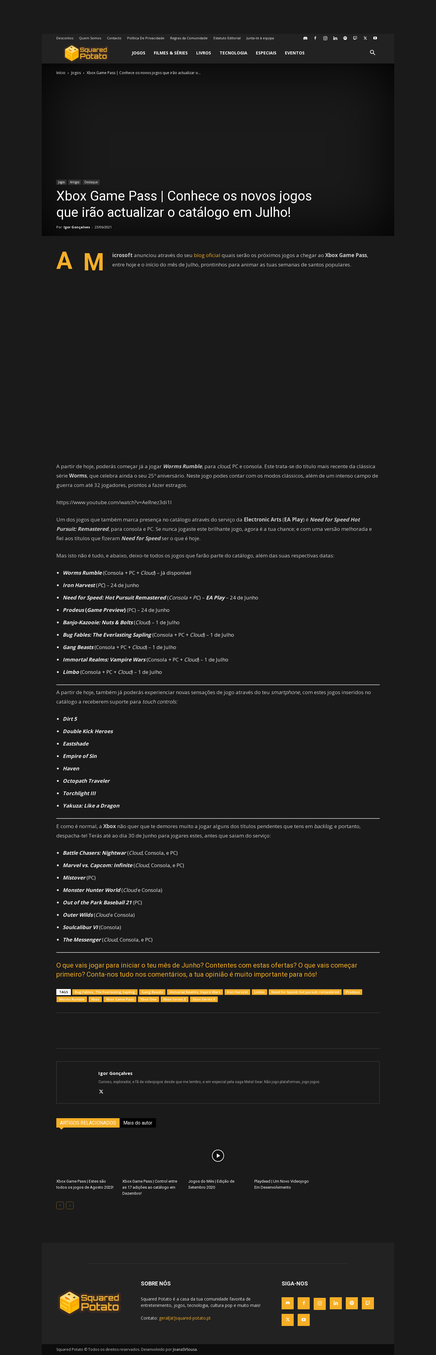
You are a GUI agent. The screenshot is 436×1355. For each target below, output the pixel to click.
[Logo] (85, 53)
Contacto (114, 38)
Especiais (266, 53)
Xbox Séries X (204, 999)
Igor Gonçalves (77, 227)
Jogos (138, 53)
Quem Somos (90, 38)
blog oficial (207, 255)
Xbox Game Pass (120, 999)
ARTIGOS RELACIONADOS (88, 1123)
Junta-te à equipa (260, 38)
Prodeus (353, 992)
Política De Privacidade (145, 38)
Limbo (259, 992)
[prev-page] (60, 1205)
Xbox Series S (174, 999)
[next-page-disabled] (70, 1205)
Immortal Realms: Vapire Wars (195, 992)
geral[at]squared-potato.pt (185, 1318)
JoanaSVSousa (185, 1349)
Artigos (74, 182)
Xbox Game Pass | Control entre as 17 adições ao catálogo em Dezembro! (149, 1187)
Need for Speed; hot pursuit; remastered (305, 992)
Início (60, 72)
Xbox (95, 999)
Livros (203, 53)
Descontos (64, 38)
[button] (372, 53)
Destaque (91, 182)
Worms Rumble (71, 999)
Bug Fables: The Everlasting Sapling (105, 992)
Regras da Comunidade (189, 38)
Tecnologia (233, 53)
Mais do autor (137, 1123)
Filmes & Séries (171, 53)
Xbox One (148, 999)
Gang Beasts (152, 992)
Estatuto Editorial (227, 38)
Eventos (295, 53)
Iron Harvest (237, 992)
